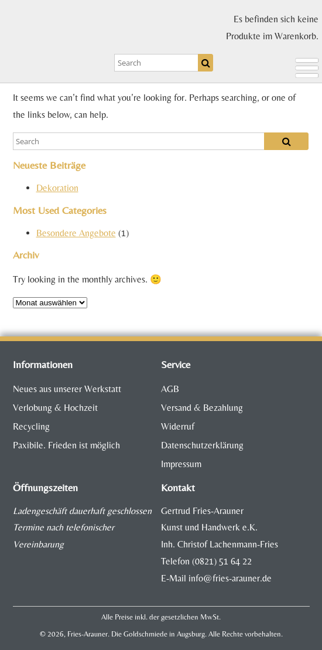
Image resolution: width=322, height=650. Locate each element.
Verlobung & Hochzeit (55, 407)
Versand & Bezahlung (202, 407)
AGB (170, 388)
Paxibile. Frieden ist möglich (66, 445)
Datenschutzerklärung (202, 445)
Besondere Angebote (76, 233)
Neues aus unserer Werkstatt (67, 388)
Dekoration (57, 187)
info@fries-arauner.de (230, 578)
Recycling (31, 426)
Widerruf (177, 426)
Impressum (181, 463)
